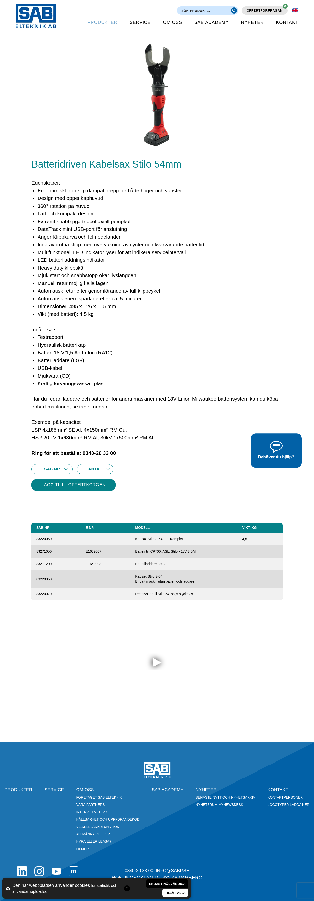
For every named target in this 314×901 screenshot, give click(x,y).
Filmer (82, 849)
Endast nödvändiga (167, 884)
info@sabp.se (172, 870)
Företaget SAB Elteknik (99, 797)
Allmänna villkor (93, 834)
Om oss (172, 22)
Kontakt (287, 22)
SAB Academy (211, 22)
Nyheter (252, 22)
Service (140, 22)
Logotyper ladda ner (288, 805)
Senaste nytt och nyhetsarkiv (225, 797)
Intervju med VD (91, 812)
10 (95, 469)
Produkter (103, 22)
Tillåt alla (175, 893)
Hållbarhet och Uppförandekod (108, 819)
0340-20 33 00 (139, 870)
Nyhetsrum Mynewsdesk (219, 805)
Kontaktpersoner (285, 797)
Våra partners (90, 805)
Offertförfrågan (267, 9)
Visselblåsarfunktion (97, 827)
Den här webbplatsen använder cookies (51, 885)
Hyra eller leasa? (93, 841)
